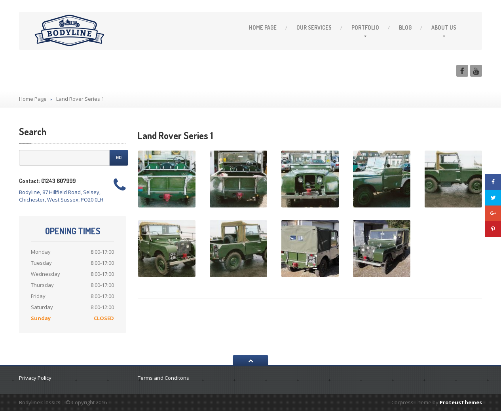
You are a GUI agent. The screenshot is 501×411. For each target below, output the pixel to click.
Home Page (33, 98)
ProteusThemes (461, 402)
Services (314, 27)
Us (443, 27)
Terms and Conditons (163, 377)
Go (118, 157)
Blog (405, 27)
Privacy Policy (35, 377)
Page (263, 27)
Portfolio (365, 27)
